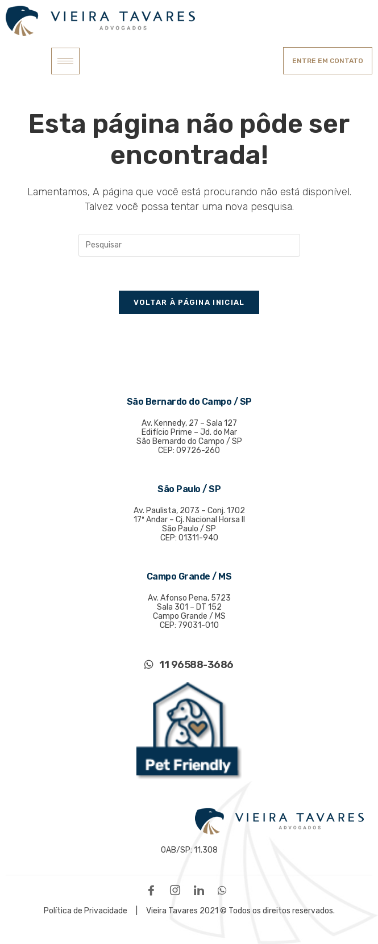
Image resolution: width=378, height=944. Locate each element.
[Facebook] (154, 889)
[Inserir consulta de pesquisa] (189, 245)
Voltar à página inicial (189, 302)
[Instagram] (178, 889)
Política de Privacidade (86, 911)
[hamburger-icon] (65, 61)
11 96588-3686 (189, 664)
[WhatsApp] (225, 889)
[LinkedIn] (202, 889)
